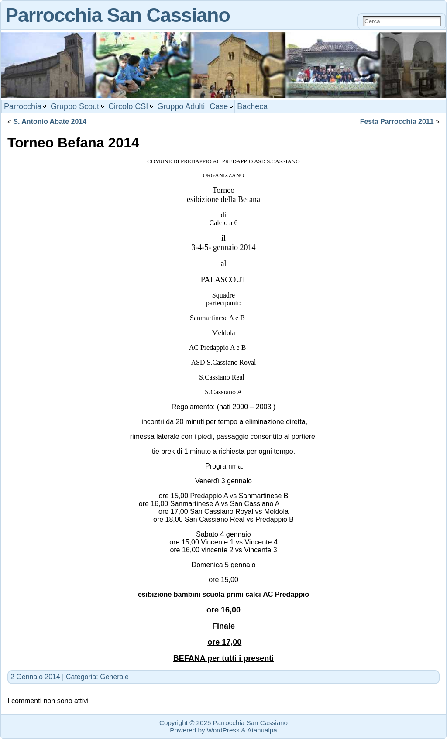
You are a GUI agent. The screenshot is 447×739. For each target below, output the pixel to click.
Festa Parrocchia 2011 (397, 121)
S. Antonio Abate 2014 (49, 121)
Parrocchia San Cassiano (117, 15)
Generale (114, 677)
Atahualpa (262, 730)
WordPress (223, 730)
